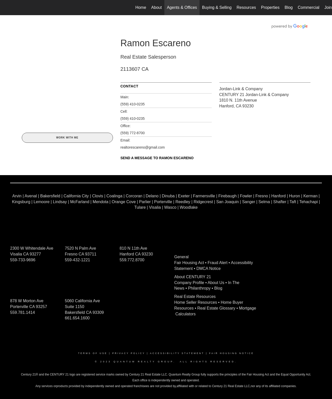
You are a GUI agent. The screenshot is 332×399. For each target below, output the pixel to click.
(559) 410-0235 (133, 104)
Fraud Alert (217, 263)
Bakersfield (50, 196)
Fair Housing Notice (231, 353)
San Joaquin (227, 202)
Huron (294, 196)
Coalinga (114, 196)
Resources (246, 7)
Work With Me (67, 137)
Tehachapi (308, 202)
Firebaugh (227, 196)
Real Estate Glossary (216, 308)
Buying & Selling (217, 7)
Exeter (184, 196)
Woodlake (189, 207)
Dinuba (168, 196)
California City (76, 196)
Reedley (182, 202)
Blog (289, 7)
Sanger (248, 202)
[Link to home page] (6, 7)
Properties (270, 7)
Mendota (100, 202)
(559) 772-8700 (133, 133)
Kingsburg (21, 202)
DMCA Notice (208, 268)
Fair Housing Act (189, 263)
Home (140, 7)
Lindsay (60, 202)
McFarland (79, 202)
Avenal (31, 196)
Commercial (308, 7)
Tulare (140, 207)
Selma (264, 202)
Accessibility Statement (177, 353)
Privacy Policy (128, 353)
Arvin (16, 196)
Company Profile (189, 282)
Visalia (155, 207)
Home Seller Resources (195, 302)
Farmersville (204, 196)
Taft (292, 202)
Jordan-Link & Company (241, 89)
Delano (152, 196)
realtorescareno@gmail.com (143, 147)
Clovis (97, 196)
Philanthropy (199, 288)
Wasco (170, 207)
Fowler (246, 196)
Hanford (278, 196)
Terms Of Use (92, 353)
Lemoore (42, 202)
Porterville (163, 202)
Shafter (279, 202)
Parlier (145, 202)
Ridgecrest (203, 202)
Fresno (261, 196)
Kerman (310, 196)
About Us (216, 282)
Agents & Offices (182, 7)
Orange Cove (124, 202)
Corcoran (134, 196)
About (156, 7)
